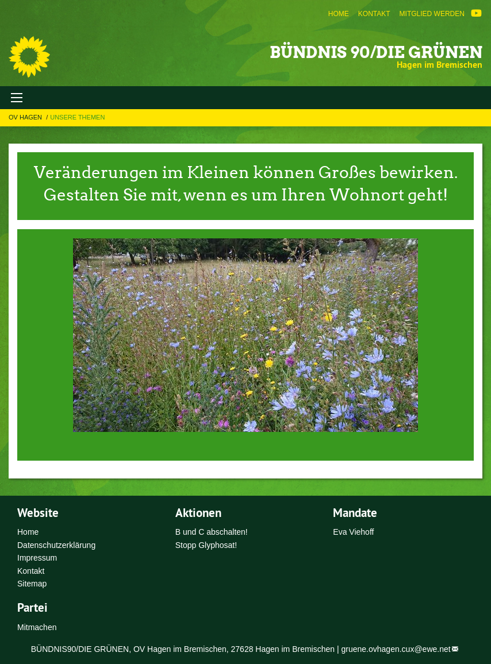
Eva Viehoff (353, 531)
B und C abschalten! (211, 531)
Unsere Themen (77, 117)
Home (338, 14)
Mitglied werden (432, 14)
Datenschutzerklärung (56, 545)
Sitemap (32, 583)
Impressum (37, 557)
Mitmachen (36, 627)
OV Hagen (26, 117)
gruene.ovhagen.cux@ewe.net (396, 649)
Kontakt (374, 14)
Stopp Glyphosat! (206, 545)
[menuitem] (338, 14)
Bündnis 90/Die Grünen (376, 52)
